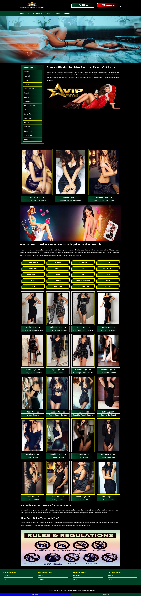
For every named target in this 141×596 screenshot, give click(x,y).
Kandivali (7, 575)
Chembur (27, 118)
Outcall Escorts (33, 500)
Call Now (83, 5)
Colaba (26, 97)
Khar (5, 579)
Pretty (33, 280)
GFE (58, 274)
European (58, 286)
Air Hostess (33, 268)
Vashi (26, 139)
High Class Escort (108, 457)
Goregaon (27, 101)
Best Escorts (33, 457)
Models (108, 286)
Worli (26, 110)
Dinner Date (107, 268)
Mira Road (28, 135)
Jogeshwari (28, 131)
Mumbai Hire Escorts (69, 590)
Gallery (48, 13)
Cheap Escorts (58, 457)
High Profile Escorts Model (70, 200)
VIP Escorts (83, 457)
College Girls (33, 262)
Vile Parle (76, 575)
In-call (108, 274)
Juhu (26, 80)
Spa (82, 268)
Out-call (58, 280)
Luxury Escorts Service (33, 373)
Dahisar (27, 127)
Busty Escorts (57, 500)
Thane (26, 84)
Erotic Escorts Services (58, 330)
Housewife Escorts (108, 373)
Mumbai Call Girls (35, 13)
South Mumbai (29, 106)
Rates (58, 13)
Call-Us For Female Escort (32, 330)
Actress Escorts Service (36, 200)
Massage (58, 268)
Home (22, 13)
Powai (26, 93)
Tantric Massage (83, 286)
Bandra (26, 72)
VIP (83, 274)
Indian (108, 262)
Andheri (27, 76)
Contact (67, 13)
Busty (108, 280)
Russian (58, 262)
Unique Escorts (33, 415)
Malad (40, 575)
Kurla (75, 579)
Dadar (110, 579)
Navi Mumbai (29, 89)
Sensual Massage (83, 280)
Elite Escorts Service (108, 330)
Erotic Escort (58, 373)
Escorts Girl (83, 500)
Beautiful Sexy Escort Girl (104, 200)
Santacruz (42, 579)
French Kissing (33, 274)
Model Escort (108, 500)
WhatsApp (105, 594)
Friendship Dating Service (83, 330)
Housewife (83, 262)
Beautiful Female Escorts (83, 415)
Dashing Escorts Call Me (83, 373)
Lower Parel (28, 114)
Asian (33, 286)
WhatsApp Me (108, 5)
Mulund (110, 575)
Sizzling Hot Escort (108, 415)
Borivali (26, 122)
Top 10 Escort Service (58, 415)
